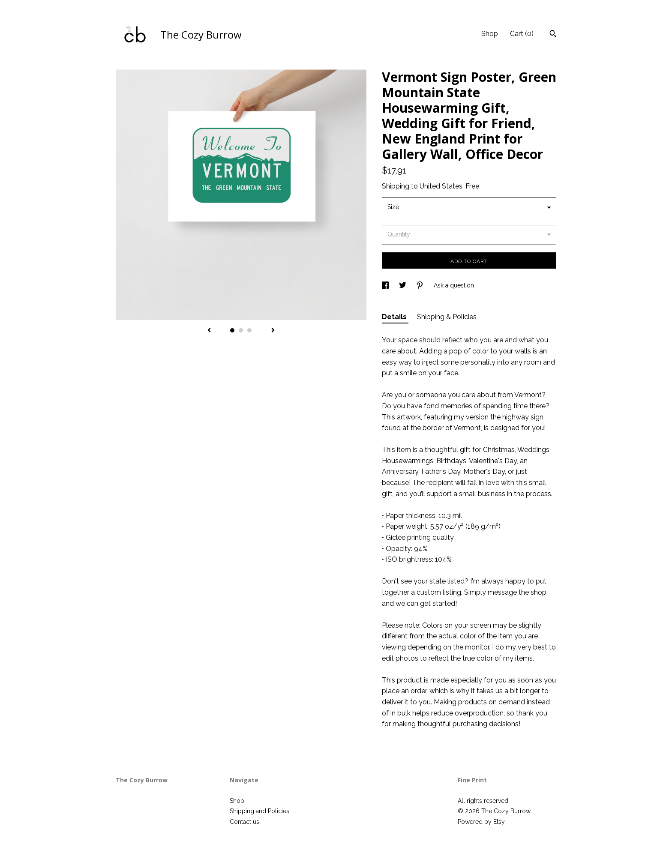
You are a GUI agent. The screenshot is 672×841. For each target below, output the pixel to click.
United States (441, 186)
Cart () (522, 34)
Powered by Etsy (481, 821)
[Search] (553, 34)
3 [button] (249, 330)
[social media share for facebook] (386, 285)
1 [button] (232, 330)
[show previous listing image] (209, 331)
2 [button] (241, 330)
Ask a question (454, 285)
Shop (489, 34)
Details (395, 317)
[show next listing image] (273, 331)
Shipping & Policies (447, 317)
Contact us (244, 821)
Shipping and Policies (259, 811)
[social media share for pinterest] (421, 285)
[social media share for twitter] (403, 285)
